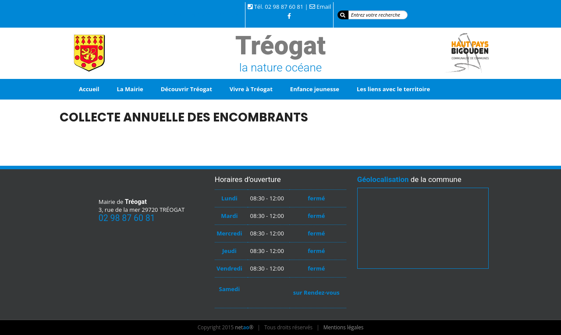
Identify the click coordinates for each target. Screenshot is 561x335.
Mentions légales (343, 327)
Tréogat (280, 46)
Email (323, 7)
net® (244, 327)
